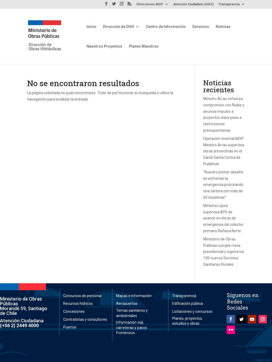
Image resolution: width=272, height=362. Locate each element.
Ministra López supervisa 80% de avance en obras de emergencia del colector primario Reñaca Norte (223, 218)
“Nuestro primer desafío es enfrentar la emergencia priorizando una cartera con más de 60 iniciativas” (223, 184)
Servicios (200, 27)
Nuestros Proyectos (104, 46)
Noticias (223, 27)
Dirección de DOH (118, 27)
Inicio (91, 27)
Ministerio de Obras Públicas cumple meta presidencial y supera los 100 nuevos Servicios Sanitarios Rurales (223, 252)
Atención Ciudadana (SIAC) (193, 4)
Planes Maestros (144, 46)
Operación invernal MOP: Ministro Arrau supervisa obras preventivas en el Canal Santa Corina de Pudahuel (223, 151)
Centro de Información (166, 27)
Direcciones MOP (150, 4)
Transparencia (229, 4)
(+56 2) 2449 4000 (19, 325)
